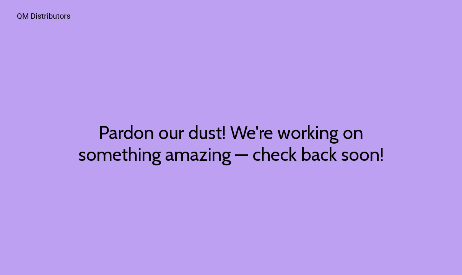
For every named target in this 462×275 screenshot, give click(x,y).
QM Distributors (43, 16)
